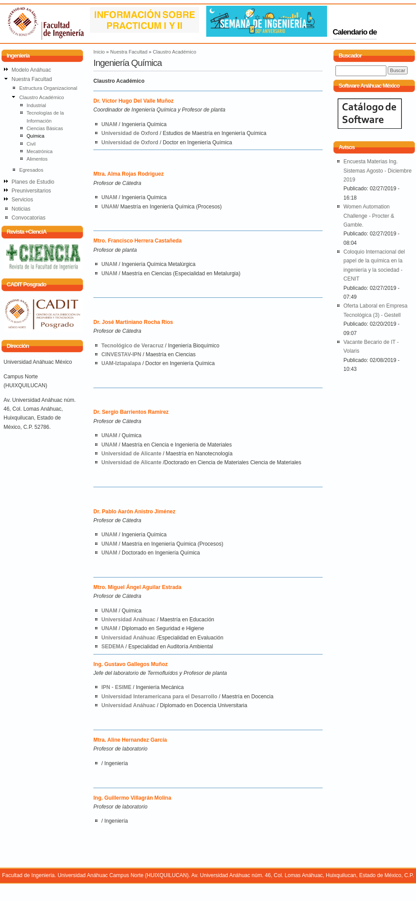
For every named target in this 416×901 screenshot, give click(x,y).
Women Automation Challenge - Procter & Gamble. (368, 216)
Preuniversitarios (31, 191)
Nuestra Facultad (128, 51)
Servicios (22, 199)
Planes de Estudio (33, 182)
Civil (31, 143)
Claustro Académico (174, 51)
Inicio (99, 51)
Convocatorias (29, 218)
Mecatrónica (40, 151)
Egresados (31, 170)
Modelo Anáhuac (31, 70)
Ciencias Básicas (45, 128)
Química (35, 136)
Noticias (21, 209)
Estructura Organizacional (48, 88)
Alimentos (37, 159)
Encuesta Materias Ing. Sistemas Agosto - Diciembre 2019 (377, 170)
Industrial (36, 105)
